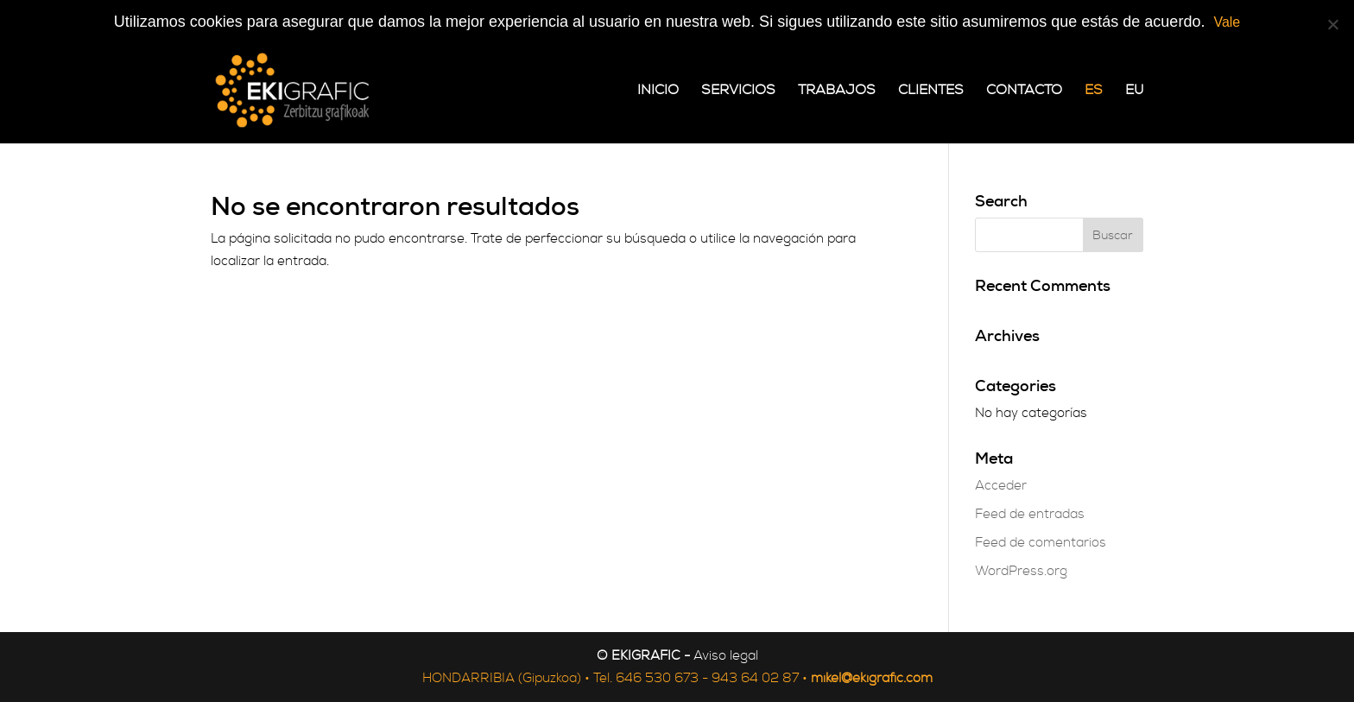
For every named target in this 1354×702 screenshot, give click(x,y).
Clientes (931, 91)
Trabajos (837, 91)
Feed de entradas (1030, 514)
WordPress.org (1021, 571)
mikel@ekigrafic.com (872, 678)
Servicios (738, 91)
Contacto (1024, 91)
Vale (1226, 22)
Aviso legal (725, 656)
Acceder (1001, 485)
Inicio (658, 91)
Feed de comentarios (1040, 542)
